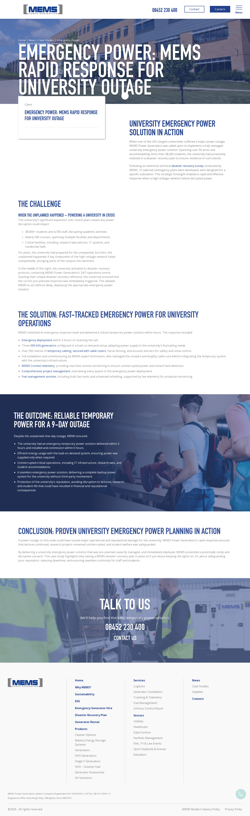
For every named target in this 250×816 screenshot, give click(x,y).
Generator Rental (87, 722)
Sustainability (84, 694)
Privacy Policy (233, 809)
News (32, 40)
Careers (220, 10)
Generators (82, 750)
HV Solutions (83, 778)
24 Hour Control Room (148, 708)
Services (139, 680)
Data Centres (142, 732)
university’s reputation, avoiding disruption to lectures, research (82, 486)
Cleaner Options (85, 735)
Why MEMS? (83, 687)
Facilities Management (148, 738)
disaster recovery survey (187, 166)
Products (81, 729)
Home (22, 40)
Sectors (139, 715)
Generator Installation (148, 692)
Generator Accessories (89, 772)
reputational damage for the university (136, 544)
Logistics (139, 686)
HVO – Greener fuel (87, 767)
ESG (77, 701)
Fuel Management (145, 703)
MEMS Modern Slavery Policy (201, 809)
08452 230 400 (164, 11)
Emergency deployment (37, 344)
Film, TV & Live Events (148, 743)
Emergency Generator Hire (93, 708)
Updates (197, 692)
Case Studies (46, 40)
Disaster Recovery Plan (91, 715)
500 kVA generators (43, 350)
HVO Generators (86, 756)
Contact (194, 10)
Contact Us (125, 643)
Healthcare (141, 727)
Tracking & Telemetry (148, 697)
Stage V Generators (88, 761)
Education (140, 754)
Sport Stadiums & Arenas (150, 749)
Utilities (138, 721)
